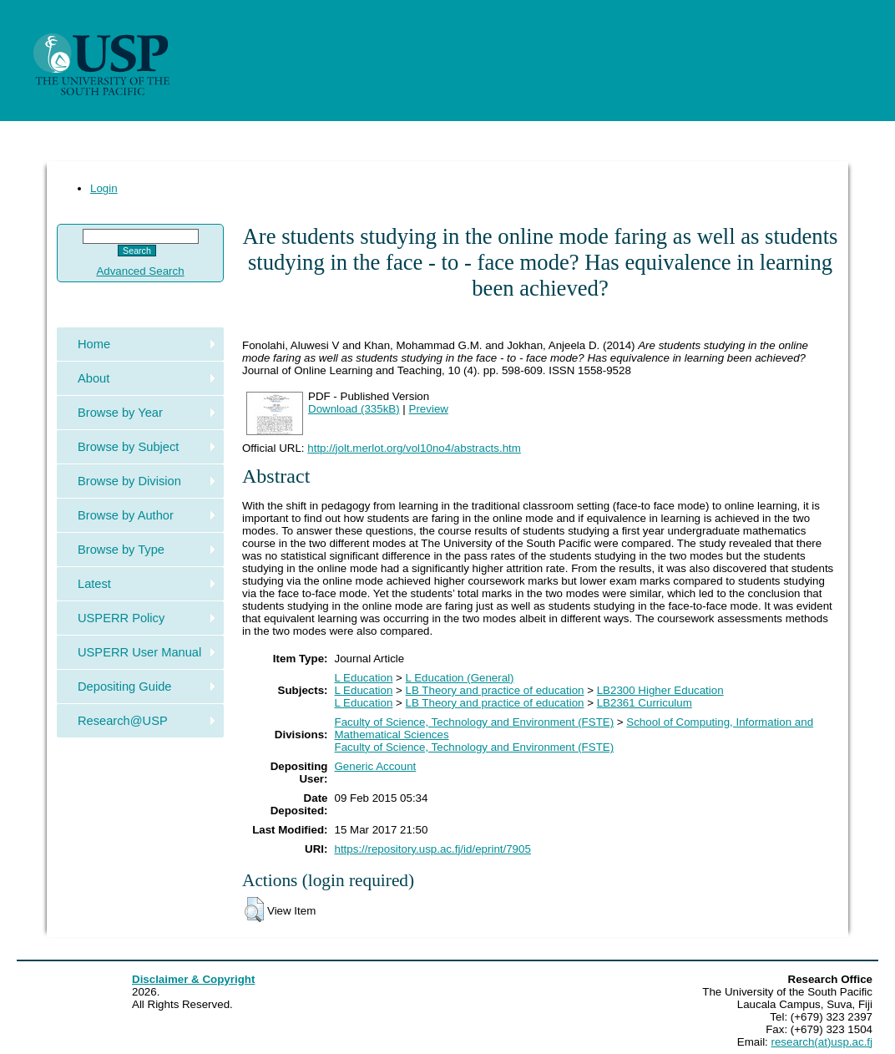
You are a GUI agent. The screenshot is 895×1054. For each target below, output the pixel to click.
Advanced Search (140, 271)
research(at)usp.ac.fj (821, 1042)
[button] (254, 909)
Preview (428, 409)
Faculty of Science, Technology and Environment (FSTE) (474, 722)
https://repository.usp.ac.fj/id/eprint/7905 (433, 849)
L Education (364, 677)
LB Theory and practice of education (495, 690)
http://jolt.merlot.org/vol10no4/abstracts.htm (414, 448)
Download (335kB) (354, 409)
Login (104, 188)
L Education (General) (460, 677)
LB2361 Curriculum (644, 703)
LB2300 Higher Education (660, 690)
